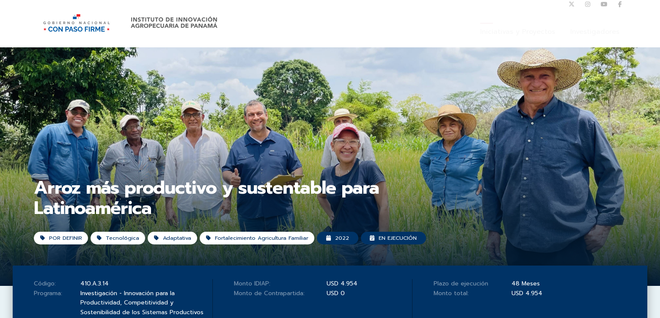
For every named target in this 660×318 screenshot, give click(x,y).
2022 (359, 253)
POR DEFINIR (63, 253)
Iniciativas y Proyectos (517, 40)
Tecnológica (124, 253)
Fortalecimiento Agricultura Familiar (272, 253)
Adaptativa (182, 253)
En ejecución (420, 253)
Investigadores (594, 40)
